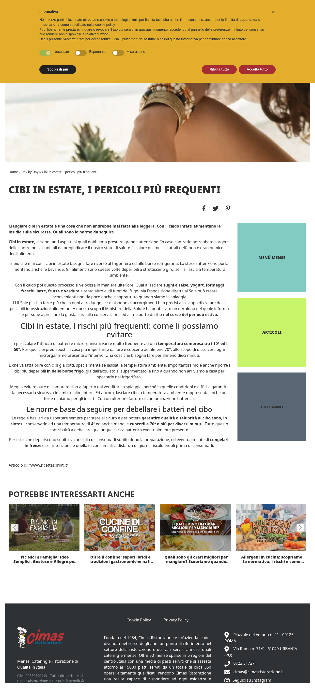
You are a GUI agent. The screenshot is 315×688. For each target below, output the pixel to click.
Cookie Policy (138, 620)
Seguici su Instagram (252, 680)
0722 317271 (245, 663)
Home (13, 172)
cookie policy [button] (105, 25)
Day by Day (30, 172)
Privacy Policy (176, 620)
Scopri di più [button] (57, 69)
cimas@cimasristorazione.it (258, 671)
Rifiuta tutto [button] (219, 69)
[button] (273, 12)
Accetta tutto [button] (257, 69)
